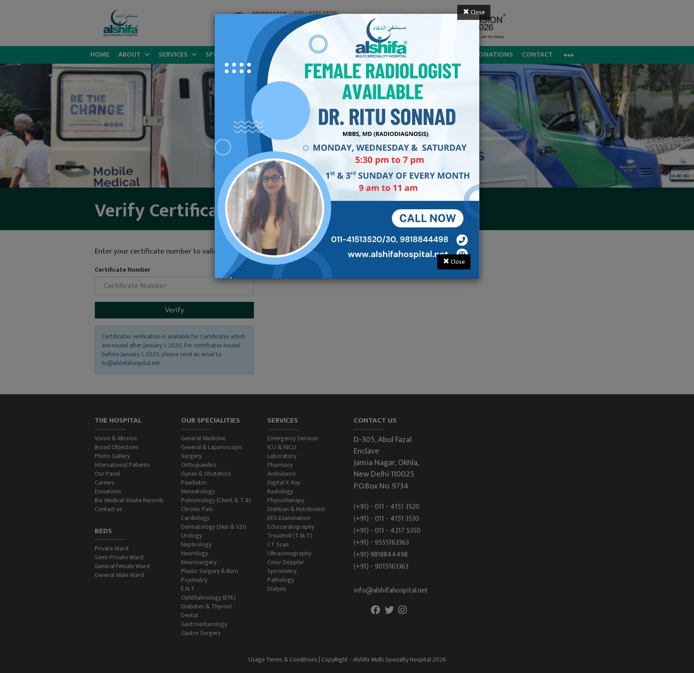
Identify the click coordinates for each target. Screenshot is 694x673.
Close (474, 12)
